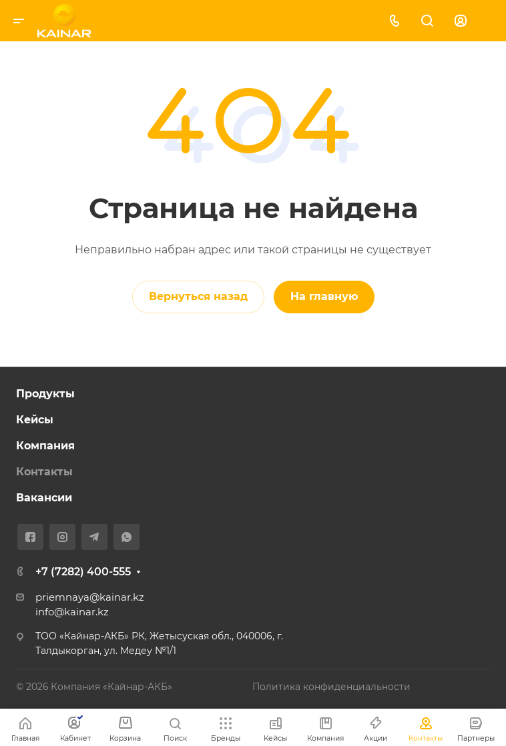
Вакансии (44, 497)
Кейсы (34, 419)
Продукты (45, 393)
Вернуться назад (198, 296)
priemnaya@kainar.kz (89, 597)
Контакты (44, 471)
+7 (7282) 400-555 (83, 571)
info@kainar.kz (72, 612)
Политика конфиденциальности (331, 686)
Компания (45, 445)
